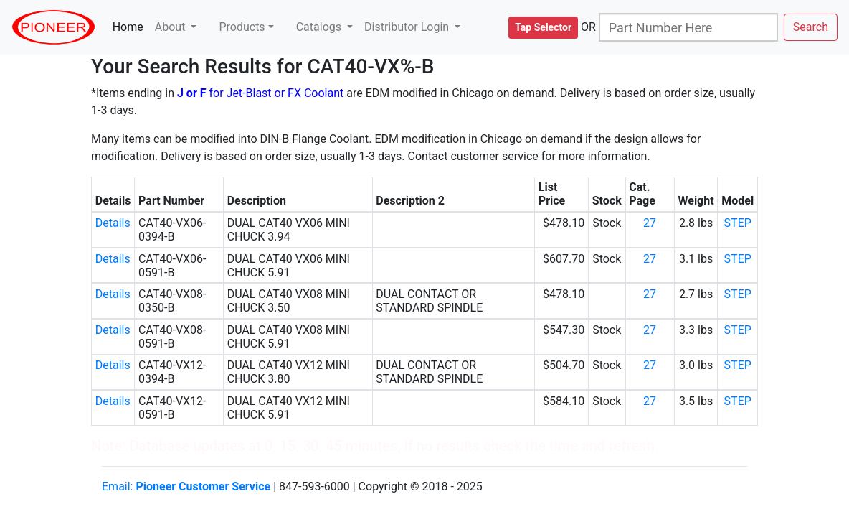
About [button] (172, 27)
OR (588, 27)
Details (113, 223)
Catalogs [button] (320, 27)
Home (131, 26)
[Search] (688, 27)
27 (649, 223)
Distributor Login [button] (408, 27)
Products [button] (242, 27)
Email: (186, 486)
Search (810, 27)
